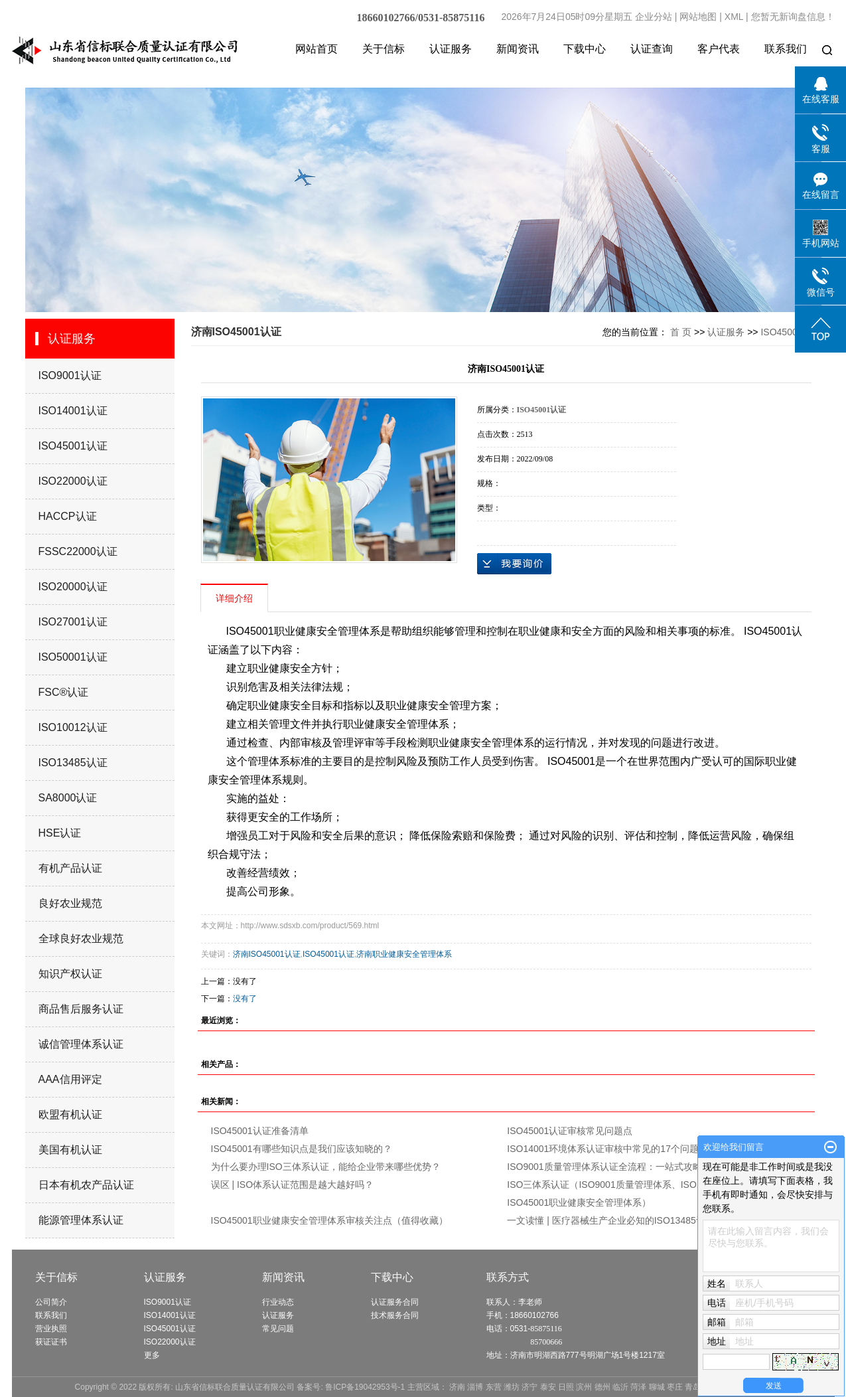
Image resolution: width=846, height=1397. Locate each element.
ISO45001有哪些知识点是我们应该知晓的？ (301, 1148)
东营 (494, 1387)
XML (734, 16)
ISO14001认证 (72, 410)
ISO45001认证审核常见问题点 (569, 1130)
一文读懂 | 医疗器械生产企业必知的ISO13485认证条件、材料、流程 (647, 1220)
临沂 (620, 1387)
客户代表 (718, 48)
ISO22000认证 (72, 481)
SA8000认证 (68, 797)
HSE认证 (60, 833)
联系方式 (507, 1277)
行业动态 (278, 1302)
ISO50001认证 (72, 657)
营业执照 (51, 1328)
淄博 (475, 1387)
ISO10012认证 (72, 727)
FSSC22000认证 (77, 551)
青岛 (693, 1387)
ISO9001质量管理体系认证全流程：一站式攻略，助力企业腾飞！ (641, 1166)
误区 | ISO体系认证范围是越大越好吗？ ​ (293, 1184)
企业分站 (653, 16)
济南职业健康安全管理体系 (404, 954)
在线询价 (514, 563)
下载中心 (584, 48)
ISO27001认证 (72, 621)
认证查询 (651, 48)
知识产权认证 (70, 973)
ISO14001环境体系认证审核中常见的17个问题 (603, 1148)
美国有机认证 (70, 1149)
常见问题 (278, 1328)
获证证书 (51, 1342)
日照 (566, 1387)
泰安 (548, 1387)
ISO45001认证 (72, 446)
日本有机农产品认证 (86, 1185)
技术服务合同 (395, 1315)
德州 (602, 1387)
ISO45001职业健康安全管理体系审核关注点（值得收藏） (329, 1220)
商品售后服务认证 (80, 1009)
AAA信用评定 (70, 1079)
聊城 (657, 1387)
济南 (457, 1387)
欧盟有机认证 (70, 1114)
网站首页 (316, 48)
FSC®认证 (63, 692)
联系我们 (785, 48)
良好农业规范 (70, 903)
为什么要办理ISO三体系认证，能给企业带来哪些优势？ (326, 1166)
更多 (152, 1355)
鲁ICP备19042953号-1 (365, 1387)
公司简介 (51, 1302)
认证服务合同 (395, 1302)
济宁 (529, 1387)
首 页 (680, 332)
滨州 (584, 1387)
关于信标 (383, 48)
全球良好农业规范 (80, 938)
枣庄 (675, 1387)
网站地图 (698, 16)
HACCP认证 (67, 516)
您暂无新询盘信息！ (793, 16)
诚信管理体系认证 (80, 1044)
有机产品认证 (70, 868)
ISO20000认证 (72, 586)
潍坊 (512, 1387)
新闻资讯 (517, 48)
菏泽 (638, 1387)
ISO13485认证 (72, 762)
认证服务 (450, 48)
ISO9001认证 (70, 375)
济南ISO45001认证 (267, 954)
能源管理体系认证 (80, 1220)
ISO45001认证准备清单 (260, 1130)
